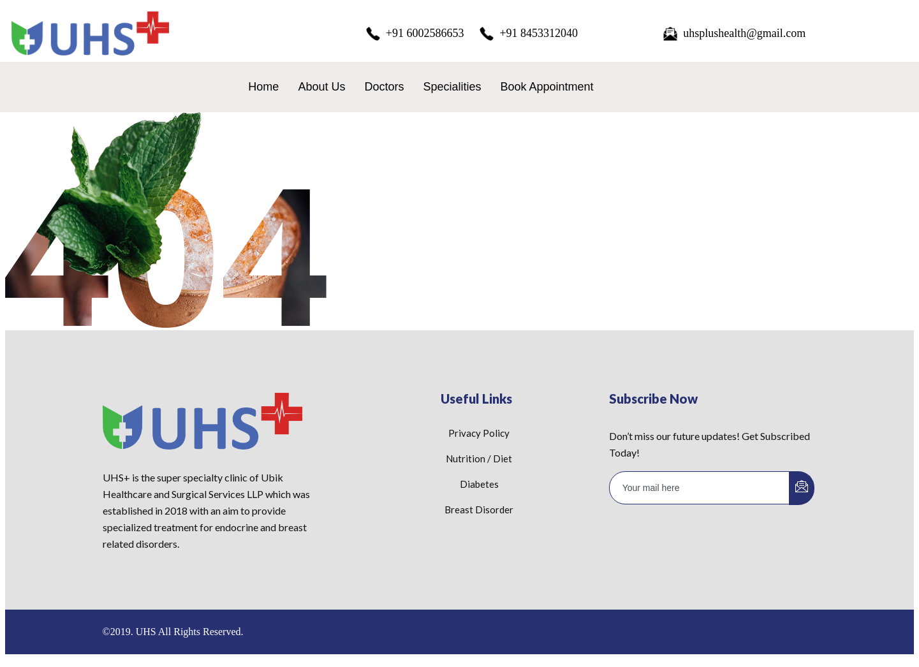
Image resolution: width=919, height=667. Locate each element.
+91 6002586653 (414, 33)
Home (263, 86)
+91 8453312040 (528, 33)
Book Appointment (546, 86)
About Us (321, 86)
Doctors (384, 86)
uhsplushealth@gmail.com (734, 33)
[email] (699, 487)
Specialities (452, 86)
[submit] (801, 488)
